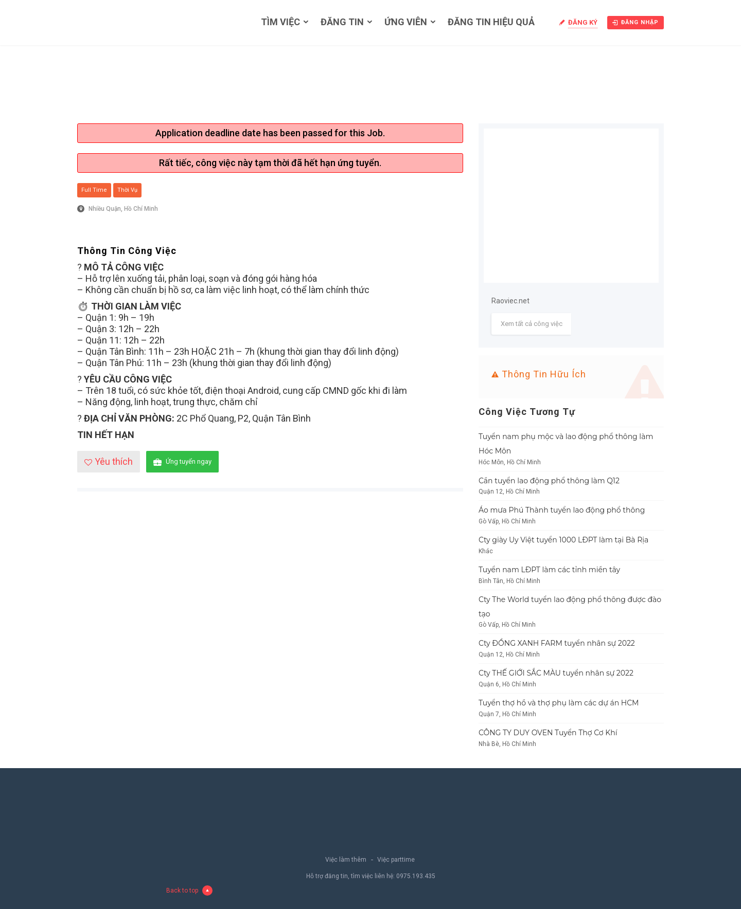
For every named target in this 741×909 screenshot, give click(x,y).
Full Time (94, 190)
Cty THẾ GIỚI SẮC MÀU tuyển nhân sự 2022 (556, 673)
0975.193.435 (415, 876)
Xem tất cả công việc (531, 324)
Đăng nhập (635, 22)
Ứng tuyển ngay (182, 462)
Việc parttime (396, 859)
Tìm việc (280, 21)
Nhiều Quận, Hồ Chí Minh (123, 208)
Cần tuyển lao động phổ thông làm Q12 (549, 480)
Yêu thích (108, 461)
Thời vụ (127, 190)
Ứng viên (405, 21)
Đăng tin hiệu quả (491, 21)
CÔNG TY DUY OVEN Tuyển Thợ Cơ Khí (548, 732)
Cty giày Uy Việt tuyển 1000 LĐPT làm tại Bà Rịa (563, 539)
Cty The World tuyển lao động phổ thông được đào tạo (570, 607)
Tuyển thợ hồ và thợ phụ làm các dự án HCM (559, 702)
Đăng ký (582, 22)
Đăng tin (342, 21)
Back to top (189, 890)
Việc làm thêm (345, 859)
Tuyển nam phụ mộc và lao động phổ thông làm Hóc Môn (566, 444)
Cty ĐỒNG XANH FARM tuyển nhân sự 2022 (557, 643)
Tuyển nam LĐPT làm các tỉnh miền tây (549, 569)
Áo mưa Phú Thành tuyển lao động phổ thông (562, 510)
